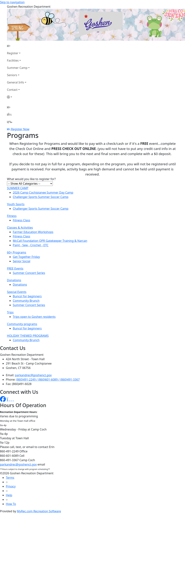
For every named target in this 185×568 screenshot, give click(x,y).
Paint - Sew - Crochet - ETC (30, 245)
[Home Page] (18, 45)
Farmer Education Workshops (33, 232)
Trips (10, 312)
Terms (10, 478)
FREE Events (15, 268)
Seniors (12, 75)
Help (9, 495)
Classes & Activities (20, 228)
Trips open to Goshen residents (34, 317)
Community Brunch (26, 301)
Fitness (11, 216)
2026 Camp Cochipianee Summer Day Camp (43, 192)
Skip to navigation (12, 2)
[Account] (18, 97)
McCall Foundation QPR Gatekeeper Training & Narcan (50, 241)
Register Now (20, 129)
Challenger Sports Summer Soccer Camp (40, 197)
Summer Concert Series (29, 273)
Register (12, 53)
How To (11, 504)
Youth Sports (15, 204)
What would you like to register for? (31, 179)
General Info (15, 82)
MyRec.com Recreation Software (39, 511)
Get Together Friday (26, 257)
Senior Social (21, 261)
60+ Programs (16, 252)
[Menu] (9, 121)
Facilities (13, 60)
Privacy (11, 486)
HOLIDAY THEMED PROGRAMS (28, 336)
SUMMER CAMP (17, 188)
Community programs (22, 324)
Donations (14, 280)
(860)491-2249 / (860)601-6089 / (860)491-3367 (48, 380)
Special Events (16, 292)
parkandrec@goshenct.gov (33, 375)
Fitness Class (21, 220)
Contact (12, 90)
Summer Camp (17, 68)
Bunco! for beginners (27, 296)
